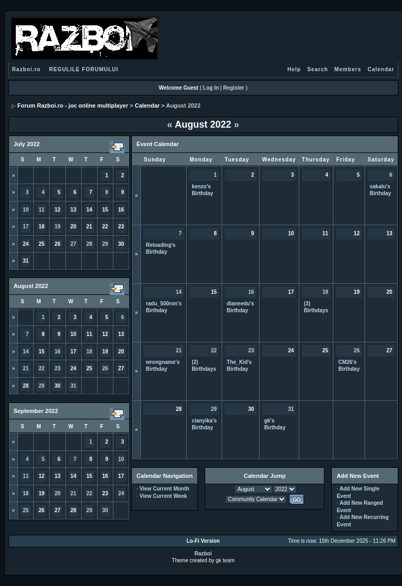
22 (41, 368)
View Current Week (163, 496)
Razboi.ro (26, 69)
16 (57, 351)
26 (105, 368)
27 (73, 244)
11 (41, 210)
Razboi (203, 553)
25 (25, 510)
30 (105, 510)
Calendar (381, 69)
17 (25, 226)
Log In (211, 88)
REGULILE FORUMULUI (83, 69)
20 (57, 493)
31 (73, 386)
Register (233, 88)
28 (89, 244)
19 (57, 226)
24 (121, 493)
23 (57, 368)
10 (25, 210)
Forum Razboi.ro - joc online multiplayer (72, 105)
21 (25, 368)
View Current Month (164, 489)
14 (25, 351)
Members (347, 69)
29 (105, 244)
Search (317, 69)
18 (89, 351)
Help (294, 69)
